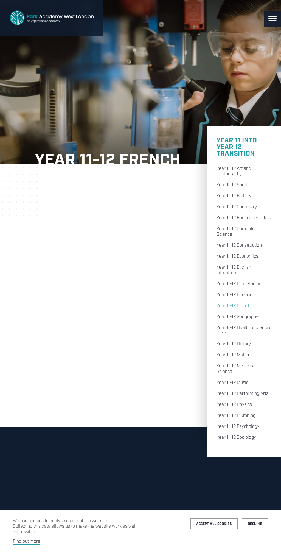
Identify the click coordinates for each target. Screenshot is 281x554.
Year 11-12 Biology (234, 196)
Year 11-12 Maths (233, 355)
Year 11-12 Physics (234, 404)
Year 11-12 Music (232, 383)
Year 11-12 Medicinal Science (236, 369)
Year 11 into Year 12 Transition (237, 147)
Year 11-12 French (234, 306)
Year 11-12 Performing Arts (242, 393)
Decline (255, 524)
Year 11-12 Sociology (236, 437)
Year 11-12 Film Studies (239, 284)
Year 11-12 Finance (234, 295)
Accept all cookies (214, 524)
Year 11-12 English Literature (234, 270)
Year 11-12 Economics (237, 256)
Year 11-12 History (234, 344)
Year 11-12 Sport (232, 185)
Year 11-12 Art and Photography (234, 171)
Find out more (26, 541)
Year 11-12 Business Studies (244, 218)
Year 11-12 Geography (237, 317)
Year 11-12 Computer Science (236, 231)
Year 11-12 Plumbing (236, 415)
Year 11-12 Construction (239, 245)
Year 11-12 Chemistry (237, 207)
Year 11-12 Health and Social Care (244, 330)
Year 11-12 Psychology (238, 426)
